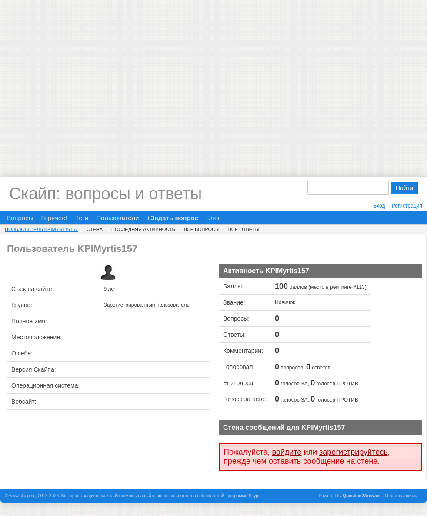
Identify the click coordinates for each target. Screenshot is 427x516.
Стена (95, 229)
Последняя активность (143, 229)
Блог (213, 217)
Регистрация (407, 206)
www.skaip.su (22, 495)
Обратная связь (401, 495)
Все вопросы (202, 229)
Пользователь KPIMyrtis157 (41, 229)
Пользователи (117, 217)
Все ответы (244, 229)
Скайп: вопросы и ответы (105, 193)
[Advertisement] (81, 81)
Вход (379, 206)
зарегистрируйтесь (353, 452)
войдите (286, 452)
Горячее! (54, 217)
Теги (82, 217)
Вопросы (20, 217)
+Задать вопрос (172, 217)
